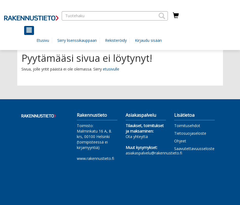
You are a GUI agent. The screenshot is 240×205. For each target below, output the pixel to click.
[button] (162, 16)
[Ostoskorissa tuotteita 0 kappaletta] (176, 15)
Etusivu (42, 40)
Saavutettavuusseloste (194, 148)
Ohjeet (180, 141)
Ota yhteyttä (137, 136)
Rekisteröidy (116, 40)
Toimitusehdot (187, 125)
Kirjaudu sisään (148, 40)
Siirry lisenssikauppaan (77, 40)
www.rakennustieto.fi (95, 158)
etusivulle (111, 69)
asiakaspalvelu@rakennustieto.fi (154, 153)
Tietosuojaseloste (190, 133)
